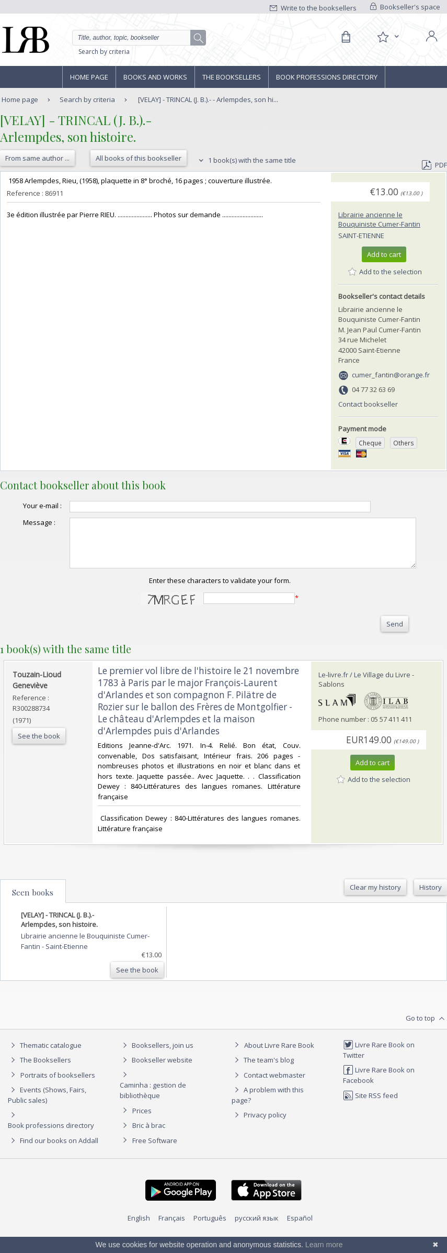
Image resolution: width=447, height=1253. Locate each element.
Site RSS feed (370, 1112)
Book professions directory (326, 77)
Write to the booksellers (313, 8)
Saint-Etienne (361, 235)
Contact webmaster (268, 1092)
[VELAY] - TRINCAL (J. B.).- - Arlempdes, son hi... (208, 99)
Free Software (154, 1157)
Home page (89, 77)
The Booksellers (231, 77)
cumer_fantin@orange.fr (391, 374)
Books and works (155, 77)
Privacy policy (259, 1131)
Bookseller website (156, 1076)
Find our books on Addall (53, 1157)
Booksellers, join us (156, 1062)
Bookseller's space (405, 7)
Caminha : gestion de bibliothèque (153, 1107)
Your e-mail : (16, 510)
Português (209, 1234)
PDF (434, 165)
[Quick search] (139, 38)
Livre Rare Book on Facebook (379, 1091)
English (139, 1234)
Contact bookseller (368, 404)
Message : (21, 529)
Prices (142, 1127)
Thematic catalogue (45, 1062)
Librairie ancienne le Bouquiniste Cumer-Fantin (379, 219)
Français (171, 1234)
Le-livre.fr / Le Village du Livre (364, 691)
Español (300, 1234)
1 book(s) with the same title (246, 160)
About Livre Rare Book (279, 1062)
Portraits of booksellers (57, 1092)
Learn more (324, 1244)
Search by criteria (104, 51)
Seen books (32, 909)
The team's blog (263, 1076)
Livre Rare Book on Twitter (379, 1066)
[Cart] (345, 37)
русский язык (257, 1234)
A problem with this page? (268, 1111)
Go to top (426, 1035)
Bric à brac (148, 1142)
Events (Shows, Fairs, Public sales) (47, 1111)
